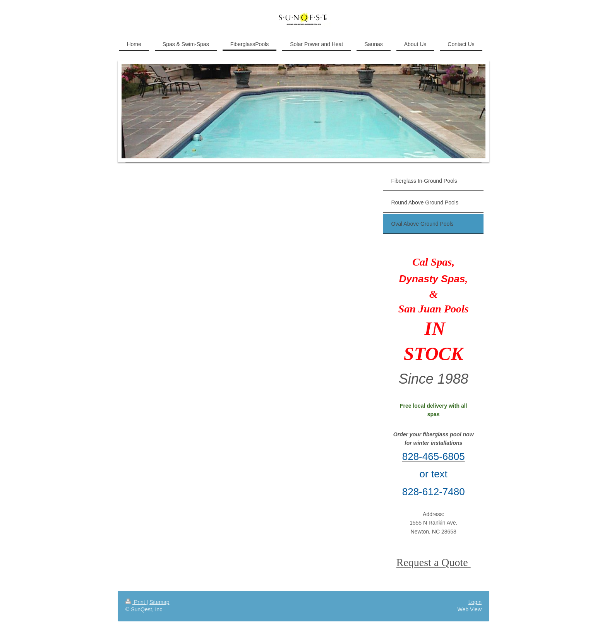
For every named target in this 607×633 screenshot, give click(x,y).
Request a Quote (433, 562)
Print (136, 602)
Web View (469, 609)
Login (475, 602)
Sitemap (159, 602)
